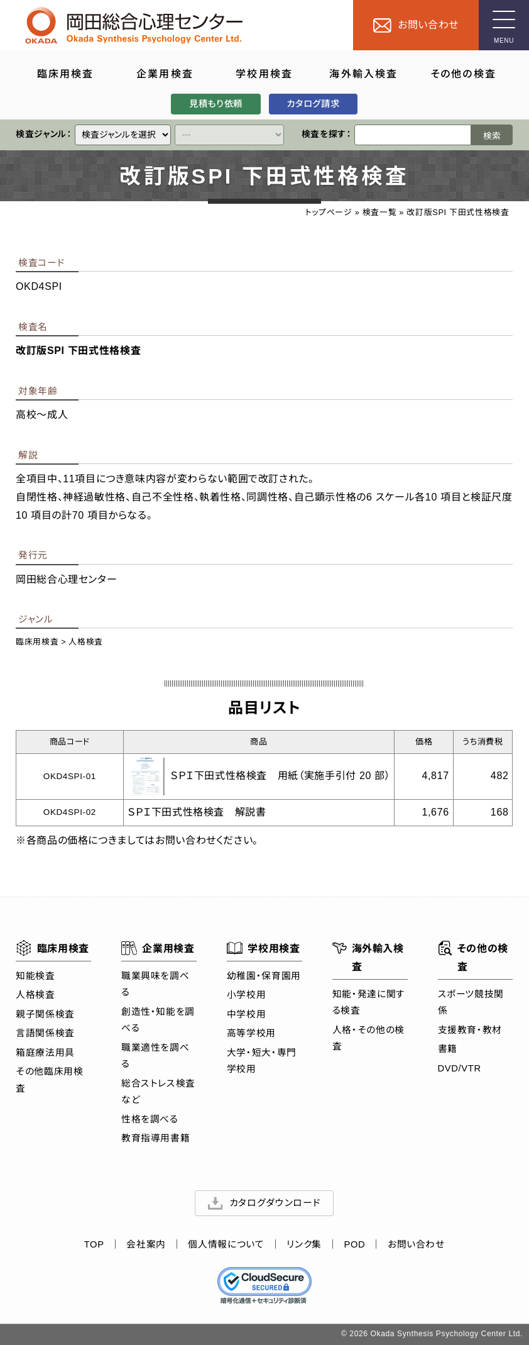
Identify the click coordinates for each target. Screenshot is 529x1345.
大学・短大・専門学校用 (262, 1061)
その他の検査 (473, 956)
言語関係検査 (45, 1033)
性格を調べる (149, 1119)
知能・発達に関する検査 (368, 1001)
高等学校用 (251, 1033)
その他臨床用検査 (49, 1079)
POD (355, 1244)
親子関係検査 (45, 1014)
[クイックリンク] (123, 135)
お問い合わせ (416, 1244)
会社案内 (146, 1244)
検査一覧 (380, 212)
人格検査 (86, 642)
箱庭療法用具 (45, 1053)
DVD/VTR (459, 1068)
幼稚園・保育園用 (264, 976)
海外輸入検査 (368, 956)
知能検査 (35, 976)
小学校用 (246, 995)
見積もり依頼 (216, 104)
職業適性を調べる (155, 1056)
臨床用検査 (37, 642)
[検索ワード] (413, 135)
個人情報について (226, 1244)
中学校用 (246, 1014)
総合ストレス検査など (158, 1091)
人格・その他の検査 (368, 1037)
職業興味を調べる (155, 984)
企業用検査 (158, 948)
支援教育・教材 (470, 1029)
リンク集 (304, 1244)
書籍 (447, 1049)
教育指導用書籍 (155, 1138)
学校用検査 (263, 948)
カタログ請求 (313, 104)
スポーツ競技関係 (471, 1001)
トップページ (328, 212)
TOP (94, 1244)
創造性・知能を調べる (158, 1020)
